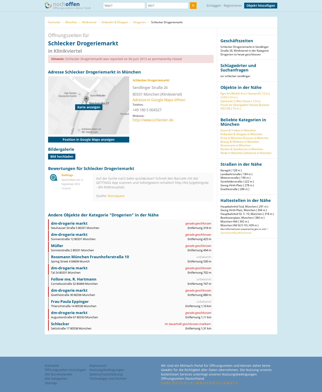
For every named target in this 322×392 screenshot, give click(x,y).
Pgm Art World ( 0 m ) (233, 93)
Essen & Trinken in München (238, 130)
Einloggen (214, 5)
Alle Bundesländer (58, 374)
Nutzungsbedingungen (106, 370)
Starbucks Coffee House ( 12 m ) (240, 101)
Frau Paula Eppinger (70, 301)
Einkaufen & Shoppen (115, 22)
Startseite (54, 22)
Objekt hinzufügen (260, 5)
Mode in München (231, 153)
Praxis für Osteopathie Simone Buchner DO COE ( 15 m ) (244, 107)
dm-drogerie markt (69, 223)
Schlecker (60, 323)
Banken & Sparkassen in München (241, 149)
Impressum (97, 365)
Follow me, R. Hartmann (73, 279)
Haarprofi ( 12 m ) (259, 93)
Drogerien (139, 22)
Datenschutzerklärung (106, 374)
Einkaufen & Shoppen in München (241, 134)
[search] (193, 5)
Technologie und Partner (108, 378)
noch (70, 5)
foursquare (116, 196)
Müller (57, 245)
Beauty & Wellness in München (239, 142)
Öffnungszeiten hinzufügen (65, 370)
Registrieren (233, 5)
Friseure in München (256, 138)
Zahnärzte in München (257, 153)
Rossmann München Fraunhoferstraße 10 (90, 256)
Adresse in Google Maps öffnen (159, 99)
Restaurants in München (235, 145)
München (71, 22)
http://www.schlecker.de (153, 119)
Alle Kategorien (56, 378)
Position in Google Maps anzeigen (88, 139)
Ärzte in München (231, 138)
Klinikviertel (89, 22)
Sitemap (51, 383)
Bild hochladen (61, 156)
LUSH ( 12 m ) (228, 97)
